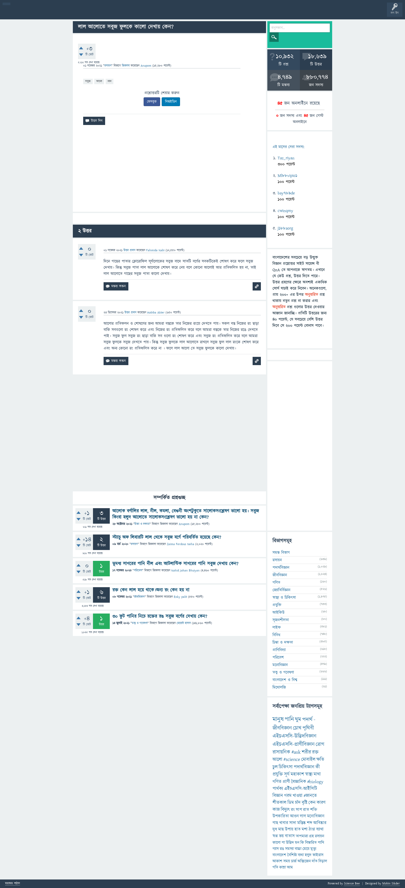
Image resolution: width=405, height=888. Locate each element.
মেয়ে (305, 849)
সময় (286, 861)
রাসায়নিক (281, 752)
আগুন (294, 816)
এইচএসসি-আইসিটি (300, 788)
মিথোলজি (279, 687)
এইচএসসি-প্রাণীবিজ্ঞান (293, 744)
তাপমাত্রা (302, 836)
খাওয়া (297, 795)
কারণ (321, 802)
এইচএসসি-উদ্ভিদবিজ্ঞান (294, 736)
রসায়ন (319, 836)
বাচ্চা (298, 849)
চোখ (297, 728)
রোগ (320, 744)
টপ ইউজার (208, 13)
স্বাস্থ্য (309, 774)
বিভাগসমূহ (84, 13)
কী (317, 767)
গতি (275, 867)
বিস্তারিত (311, 842)
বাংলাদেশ (279, 855)
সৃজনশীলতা (280, 620)
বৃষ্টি (304, 802)
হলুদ (308, 855)
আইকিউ (278, 612)
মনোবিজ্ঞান (280, 665)
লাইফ (276, 627)
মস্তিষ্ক (301, 823)
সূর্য (287, 774)
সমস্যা (289, 849)
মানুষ (278, 719)
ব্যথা (301, 855)
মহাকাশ (297, 774)
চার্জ (294, 861)
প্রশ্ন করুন (116, 13)
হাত (297, 829)
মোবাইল (308, 759)
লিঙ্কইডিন (171, 101)
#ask (296, 752)
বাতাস (290, 836)
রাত (306, 810)
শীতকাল (279, 802)
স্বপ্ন (275, 836)
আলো (99, 81)
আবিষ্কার (319, 823)
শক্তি (313, 810)
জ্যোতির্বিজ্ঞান (281, 590)
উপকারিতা (280, 816)
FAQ (132, 13)
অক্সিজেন (304, 861)
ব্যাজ (193, 13)
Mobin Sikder (391, 883)
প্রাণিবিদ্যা (279, 650)
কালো (276, 842)
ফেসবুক (152, 101)
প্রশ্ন (36, 13)
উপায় (289, 829)
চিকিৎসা (286, 767)
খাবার (283, 823)
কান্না (282, 867)
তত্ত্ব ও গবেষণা (139, 623)
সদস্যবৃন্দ (100, 13)
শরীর (306, 752)
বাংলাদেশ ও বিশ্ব (284, 680)
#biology (315, 782)
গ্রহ (311, 836)
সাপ (299, 810)
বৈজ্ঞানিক (298, 782)
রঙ (282, 849)
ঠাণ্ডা (312, 829)
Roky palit (180, 597)
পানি (289, 719)
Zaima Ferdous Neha (180, 544)
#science (291, 759)
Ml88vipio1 (287, 175)
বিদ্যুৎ (285, 809)
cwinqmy (285, 211)
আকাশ (277, 861)
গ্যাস (275, 849)
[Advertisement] (169, 170)
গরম (288, 795)
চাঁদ (298, 802)
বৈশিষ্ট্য (292, 855)
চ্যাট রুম (160, 13)
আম (290, 867)
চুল (275, 767)
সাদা (292, 823)
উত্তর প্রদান (129, 250)
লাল (109, 81)
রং (293, 810)
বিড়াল (322, 861)
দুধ (274, 829)
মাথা (317, 774)
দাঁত (314, 861)
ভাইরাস (318, 855)
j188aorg (285, 228)
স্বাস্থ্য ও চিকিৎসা (284, 597)
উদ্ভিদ (290, 842)
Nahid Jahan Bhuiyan (185, 570)
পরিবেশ (138, 570)
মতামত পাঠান (12, 883)
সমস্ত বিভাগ (281, 552)
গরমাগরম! (52, 13)
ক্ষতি (320, 759)
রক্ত (315, 752)
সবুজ (88, 81)
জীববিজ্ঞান (139, 597)
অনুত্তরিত (68, 13)
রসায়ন (107, 66)
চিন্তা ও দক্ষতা (142, 524)
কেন (312, 802)
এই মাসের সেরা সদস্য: (288, 147)
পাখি (321, 842)
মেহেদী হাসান (184, 623)
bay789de (286, 193)
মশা (305, 829)
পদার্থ (307, 719)
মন (297, 842)
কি (302, 842)
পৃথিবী (308, 728)
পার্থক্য (277, 788)
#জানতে (310, 795)
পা (283, 842)
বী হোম (20, 13)
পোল (176, 13)
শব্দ (309, 823)
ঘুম (298, 720)
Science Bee (352, 883)
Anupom (184, 524)
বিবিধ (276, 635)
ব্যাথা (320, 829)
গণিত (276, 582)
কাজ (276, 809)
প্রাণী (286, 782)
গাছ (275, 823)
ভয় (281, 836)
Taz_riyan (286, 158)
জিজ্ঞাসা (126, 66)
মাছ (281, 829)
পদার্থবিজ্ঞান (280, 567)
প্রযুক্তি (276, 605)
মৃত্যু (313, 849)
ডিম (290, 802)
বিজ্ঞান (277, 795)
